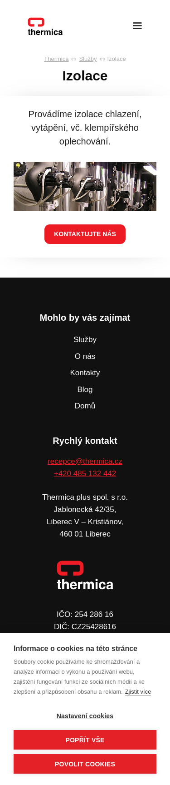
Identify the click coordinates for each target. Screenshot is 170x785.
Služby (88, 58)
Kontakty (85, 372)
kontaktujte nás (85, 234)
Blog (84, 389)
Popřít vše (84, 740)
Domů (85, 406)
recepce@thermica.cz (85, 461)
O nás (85, 356)
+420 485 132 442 (85, 473)
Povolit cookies (85, 764)
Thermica (56, 58)
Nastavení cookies (85, 716)
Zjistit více (138, 691)
